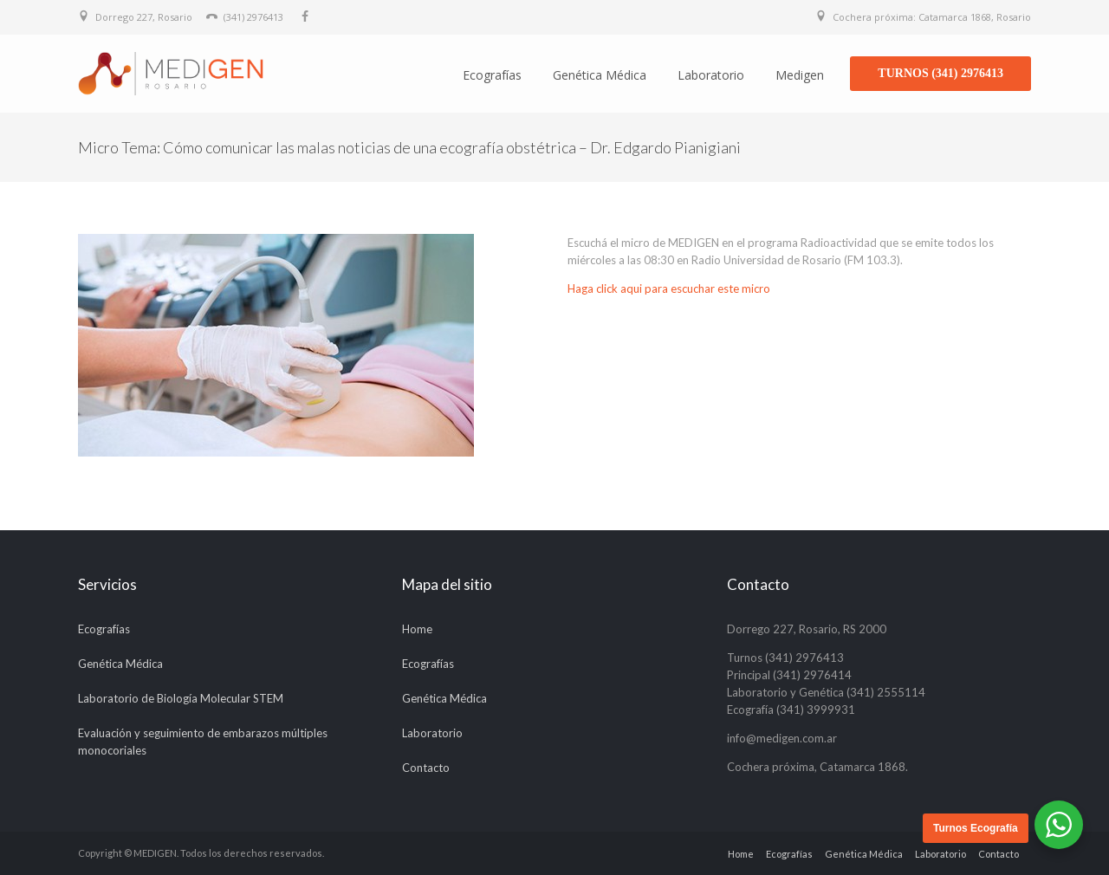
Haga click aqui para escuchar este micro (668, 288)
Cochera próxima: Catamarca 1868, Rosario (932, 16)
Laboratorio (711, 75)
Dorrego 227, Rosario (143, 16)
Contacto (426, 768)
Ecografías (492, 75)
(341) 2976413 (253, 16)
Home (417, 629)
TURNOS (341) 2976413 (940, 73)
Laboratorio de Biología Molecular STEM (180, 698)
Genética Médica (599, 75)
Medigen (799, 75)
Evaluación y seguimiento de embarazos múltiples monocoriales (203, 741)
